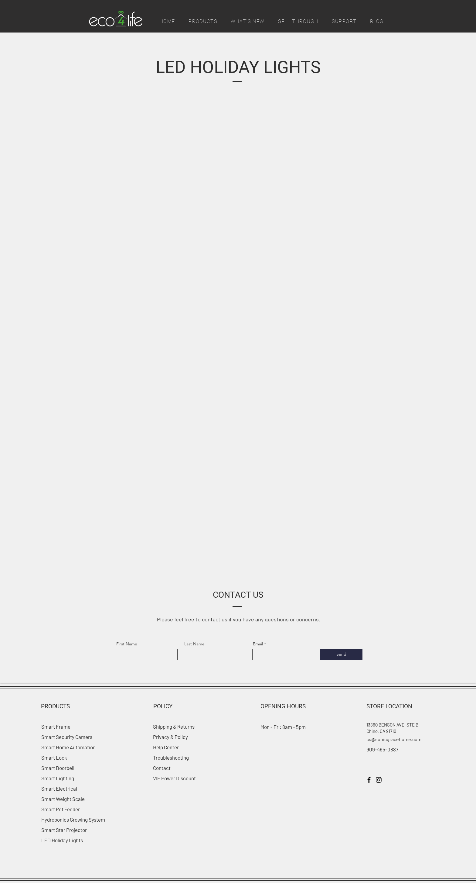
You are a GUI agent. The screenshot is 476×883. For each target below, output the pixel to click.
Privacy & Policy (170, 737)
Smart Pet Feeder (60, 809)
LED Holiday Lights (62, 840)
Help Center (166, 747)
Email (258, 644)
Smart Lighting (57, 778)
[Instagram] (378, 780)
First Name (126, 644)
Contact (162, 768)
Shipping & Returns (174, 726)
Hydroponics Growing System (73, 819)
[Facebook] (369, 780)
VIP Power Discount (174, 778)
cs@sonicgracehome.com (393, 739)
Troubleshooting (171, 757)
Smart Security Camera (67, 737)
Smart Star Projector (64, 830)
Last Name (194, 644)
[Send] (341, 654)
